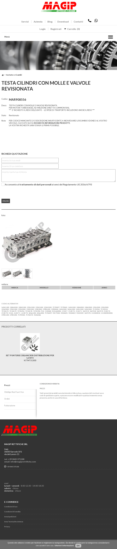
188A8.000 (14, 307)
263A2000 (62, 309)
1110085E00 (95, 313)
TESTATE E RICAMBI (14, 75)
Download (63, 21)
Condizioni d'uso (10, 507)
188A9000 (88, 307)
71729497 (55, 307)
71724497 (48, 313)
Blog (49, 21)
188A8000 (80, 307)
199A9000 (21, 309)
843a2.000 (32, 313)
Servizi (25, 21)
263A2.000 (71, 309)
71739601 (63, 307)
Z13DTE (107, 311)
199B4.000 (46, 309)
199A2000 (96, 307)
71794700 (36, 311)
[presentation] (19, 191)
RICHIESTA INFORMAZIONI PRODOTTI (52, 123)
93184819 (72, 313)
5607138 (93, 311)
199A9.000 (13, 309)
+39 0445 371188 (11, 466)
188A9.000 (22, 307)
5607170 (86, 311)
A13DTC (17, 313)
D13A (11, 313)
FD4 (42, 311)
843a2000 (40, 313)
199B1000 (13, 315)
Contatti (78, 21)
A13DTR (24, 313)
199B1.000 (5, 315)
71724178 (28, 311)
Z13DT (65, 311)
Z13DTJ (79, 311)
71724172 (4, 311)
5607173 (100, 311)
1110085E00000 (106, 313)
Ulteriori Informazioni (64, 545)
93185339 (79, 313)
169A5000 (88, 309)
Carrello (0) (73, 28)
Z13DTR (4, 313)
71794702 (20, 311)
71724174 (29, 315)
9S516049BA (56, 311)
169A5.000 (79, 309)
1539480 (48, 311)
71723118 (103, 309)
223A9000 (5, 309)
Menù (7, 37)
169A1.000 (5, 307)
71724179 (12, 311)
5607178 (87, 313)
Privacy (7, 527)
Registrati (56, 28)
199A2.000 (31, 307)
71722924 (96, 309)
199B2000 (38, 309)
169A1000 (72, 307)
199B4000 (54, 309)
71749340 (21, 315)
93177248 (56, 313)
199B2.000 (30, 309)
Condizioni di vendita (12, 512)
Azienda (38, 21)
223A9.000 (48, 307)
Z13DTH (71, 311)
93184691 (64, 313)
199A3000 (104, 307)
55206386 (37, 315)
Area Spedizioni (10, 517)
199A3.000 (39, 307)
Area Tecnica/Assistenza (13, 522)
